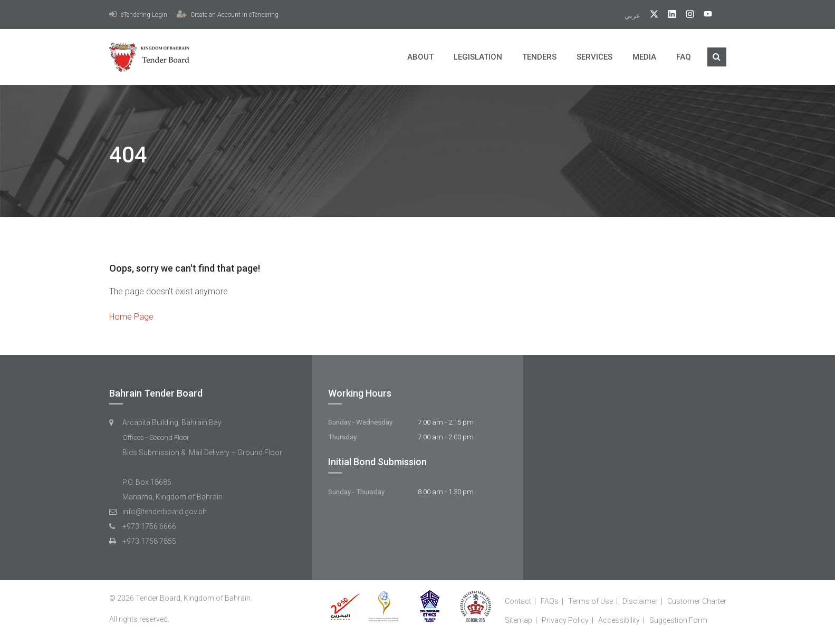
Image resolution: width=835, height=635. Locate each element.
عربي (633, 16)
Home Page (131, 317)
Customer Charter (696, 601)
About (420, 57)
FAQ (683, 57)
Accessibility (619, 620)
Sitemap (518, 620)
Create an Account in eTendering (228, 14)
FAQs (550, 601)
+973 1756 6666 (149, 526)
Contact (518, 601)
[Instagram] (686, 16)
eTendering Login (138, 14)
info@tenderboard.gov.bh (164, 511)
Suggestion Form (678, 620)
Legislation (478, 57)
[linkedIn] (668, 16)
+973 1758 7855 (149, 541)
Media (644, 57)
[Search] (716, 56)
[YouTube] (704, 16)
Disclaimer (640, 601)
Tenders (539, 57)
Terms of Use (590, 601)
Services (594, 57)
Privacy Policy (565, 620)
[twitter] (650, 16)
